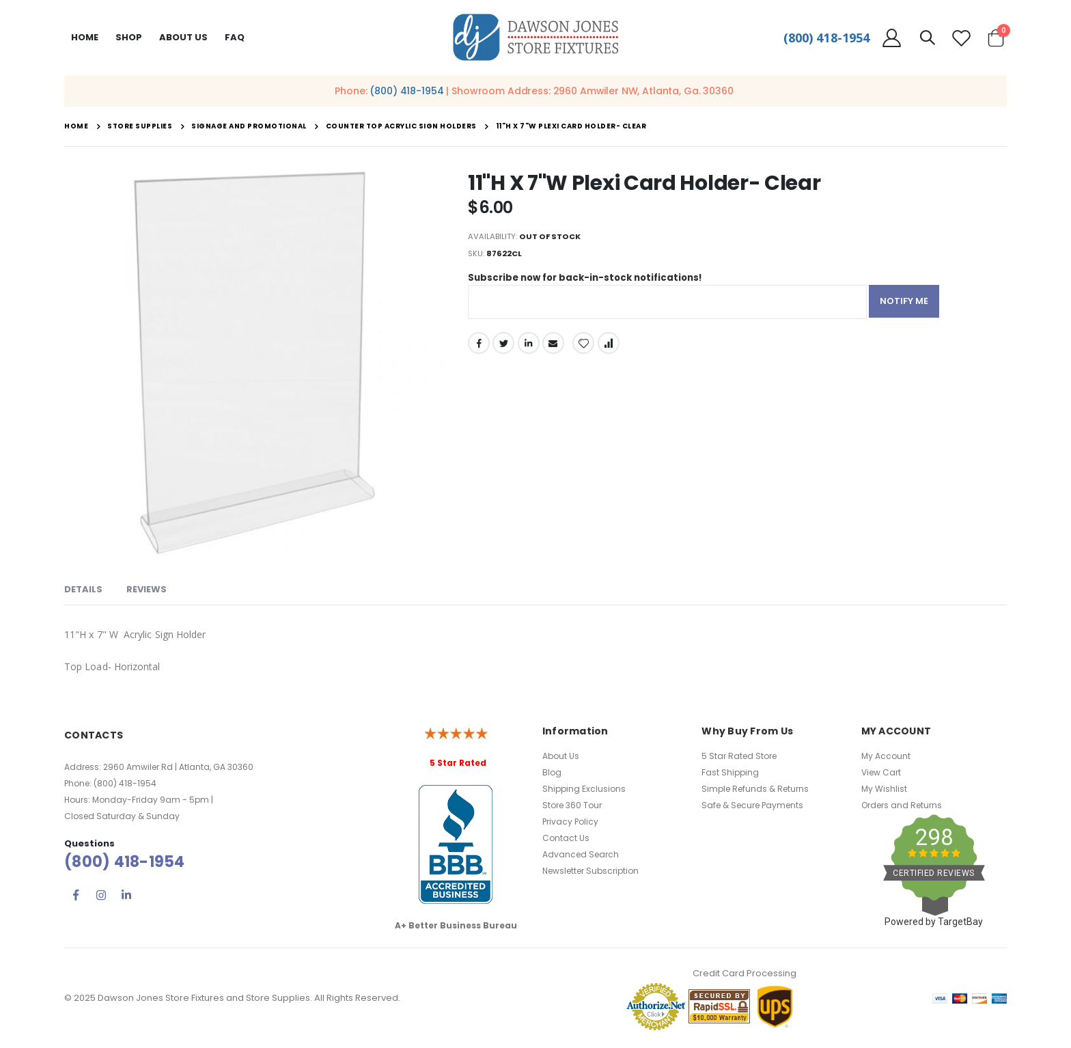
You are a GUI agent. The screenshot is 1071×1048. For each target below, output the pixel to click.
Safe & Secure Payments (752, 805)
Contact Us (565, 838)
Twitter (504, 349)
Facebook (479, 349)
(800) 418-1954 (826, 37)
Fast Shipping (730, 772)
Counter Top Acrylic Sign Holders (401, 126)
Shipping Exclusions (584, 789)
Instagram (101, 895)
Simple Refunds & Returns (755, 789)
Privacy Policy (570, 821)
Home (84, 37)
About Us (560, 756)
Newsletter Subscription (590, 871)
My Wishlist (884, 789)
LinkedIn (530, 349)
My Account (885, 756)
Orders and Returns (901, 805)
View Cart (881, 772)
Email (555, 349)
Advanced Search (580, 854)
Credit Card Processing (744, 973)
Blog (551, 772)
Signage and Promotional (249, 126)
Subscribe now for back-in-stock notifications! (591, 283)
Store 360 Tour (572, 805)
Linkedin (126, 895)
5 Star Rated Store (739, 756)
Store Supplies (139, 126)
